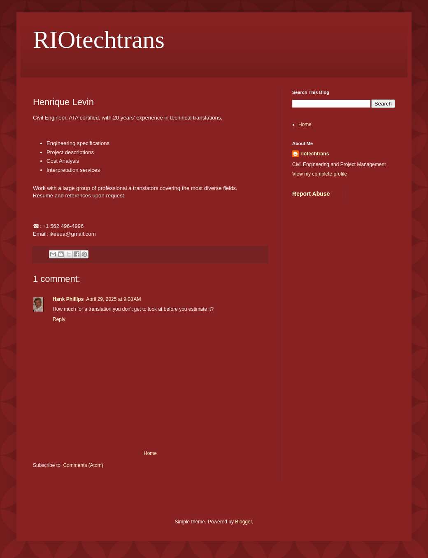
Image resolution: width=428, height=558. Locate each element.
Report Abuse (311, 193)
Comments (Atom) (83, 465)
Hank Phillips (68, 299)
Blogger (243, 522)
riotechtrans (314, 154)
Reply (59, 319)
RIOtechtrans (99, 39)
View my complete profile (319, 174)
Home (150, 453)
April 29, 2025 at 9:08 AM (113, 299)
